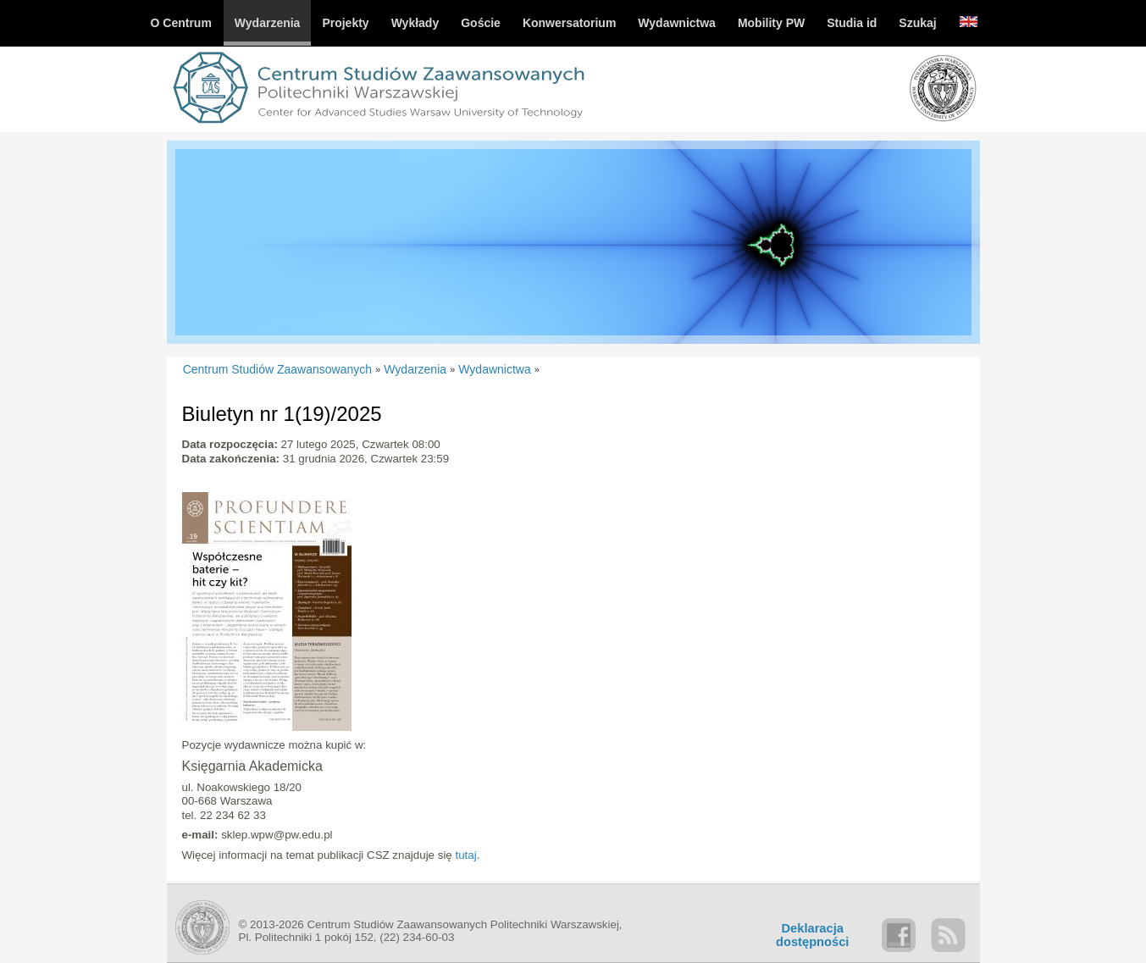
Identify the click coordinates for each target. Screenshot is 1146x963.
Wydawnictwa (494, 369)
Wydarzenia (415, 369)
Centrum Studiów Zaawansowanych (277, 369)
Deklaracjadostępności (812, 935)
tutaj (465, 855)
